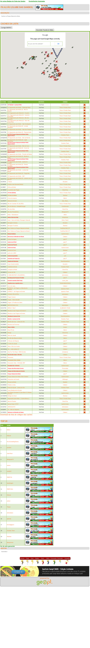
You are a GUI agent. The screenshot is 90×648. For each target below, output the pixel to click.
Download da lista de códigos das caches (16, 415)
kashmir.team (65, 104)
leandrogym (10, 483)
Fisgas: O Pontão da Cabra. (15, 302)
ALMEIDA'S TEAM (65, 308)
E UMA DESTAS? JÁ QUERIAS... (17, 275)
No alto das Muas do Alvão (15, 338)
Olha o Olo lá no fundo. (14, 346)
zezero (9, 465)
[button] (58, 76)
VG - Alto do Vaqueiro (13, 409)
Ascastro (65, 181)
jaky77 (65, 239)
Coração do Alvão (12, 269)
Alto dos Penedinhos (13, 212)
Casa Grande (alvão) (13, 264)
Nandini (65, 382)
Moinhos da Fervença (13, 324)
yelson (8, 501)
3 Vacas (10, 181)
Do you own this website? (35, 44)
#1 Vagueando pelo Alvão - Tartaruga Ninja (19, 107)
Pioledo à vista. (12, 385)
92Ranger (65, 379)
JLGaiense (65, 352)
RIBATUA (9, 477)
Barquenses (10, 542)
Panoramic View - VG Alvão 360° (16, 363)
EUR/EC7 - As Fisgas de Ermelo (16, 291)
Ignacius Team (65, 288)
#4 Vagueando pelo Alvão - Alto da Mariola (19, 137)
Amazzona (65, 217)
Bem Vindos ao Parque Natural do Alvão (18, 228)
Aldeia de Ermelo (12, 201)
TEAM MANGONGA (65, 283)
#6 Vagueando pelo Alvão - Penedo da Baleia (20, 154)
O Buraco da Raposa (13, 341)
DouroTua (65, 190)
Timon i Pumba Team (65, 107)
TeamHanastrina (65, 261)
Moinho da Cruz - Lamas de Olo (16, 321)
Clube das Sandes (22, 7)
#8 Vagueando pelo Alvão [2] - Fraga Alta (18, 173)
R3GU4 (9, 435)
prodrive (9, 447)
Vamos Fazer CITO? (13, 404)
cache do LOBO (12, 253)
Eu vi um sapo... (12, 286)
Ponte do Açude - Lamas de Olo (16, 387)
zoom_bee (65, 280)
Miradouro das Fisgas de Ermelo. (16, 313)
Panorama (10, 357)
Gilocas (9, 495)
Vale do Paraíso (12, 401)
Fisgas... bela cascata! (13, 299)
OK (58, 44)
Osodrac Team (65, 135)
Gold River (10, 453)
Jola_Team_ (65, 201)
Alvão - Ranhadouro (13, 214)
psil (65, 255)
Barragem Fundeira (13, 225)
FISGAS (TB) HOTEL (13, 294)
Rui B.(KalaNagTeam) (13, 441)
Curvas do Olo (11, 272)
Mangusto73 (65, 212)
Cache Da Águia (12, 239)
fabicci (65, 198)
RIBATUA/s (10, 489)
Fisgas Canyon (12, 297)
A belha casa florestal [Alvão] (15, 184)
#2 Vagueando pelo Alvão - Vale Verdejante (19, 124)
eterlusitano (65, 275)
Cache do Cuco (12, 250)
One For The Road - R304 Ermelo (17, 352)
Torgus (9, 507)
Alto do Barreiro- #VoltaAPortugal (16, 206)
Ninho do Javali (12, 335)
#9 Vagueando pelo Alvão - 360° (16, 176)
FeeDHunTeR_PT (65, 228)
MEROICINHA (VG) (13, 305)
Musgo (9, 332)
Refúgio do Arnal (12, 395)
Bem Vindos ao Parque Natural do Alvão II (19, 231)
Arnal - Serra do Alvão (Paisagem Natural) (19, 220)
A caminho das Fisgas (13, 190)
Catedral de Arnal (12, 266)
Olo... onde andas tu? (13, 349)
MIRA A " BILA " (12, 308)
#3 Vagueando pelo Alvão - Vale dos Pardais (19, 129)
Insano (65, 327)
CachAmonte (65, 206)
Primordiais (65, 368)
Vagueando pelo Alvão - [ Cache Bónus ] (18, 398)
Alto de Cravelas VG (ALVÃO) (16, 203)
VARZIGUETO (11, 406)
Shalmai (65, 195)
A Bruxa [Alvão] (12, 187)
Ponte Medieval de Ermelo (15, 390)
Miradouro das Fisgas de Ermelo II (17, 310)
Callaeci (65, 236)
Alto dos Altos (11, 209)
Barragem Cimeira (12, 223)
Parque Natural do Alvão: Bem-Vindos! (18, 376)
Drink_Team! (65, 220)
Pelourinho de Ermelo (13, 379)
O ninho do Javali (12, 343)
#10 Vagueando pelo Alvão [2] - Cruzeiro (18, 113)
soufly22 (65, 310)
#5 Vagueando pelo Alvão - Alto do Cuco (18, 146)
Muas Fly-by (11, 330)
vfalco (65, 214)
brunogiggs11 (10, 524)
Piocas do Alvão (12, 382)
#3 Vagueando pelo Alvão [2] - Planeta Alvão (19, 132)
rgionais (9, 518)
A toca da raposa (12, 198)
